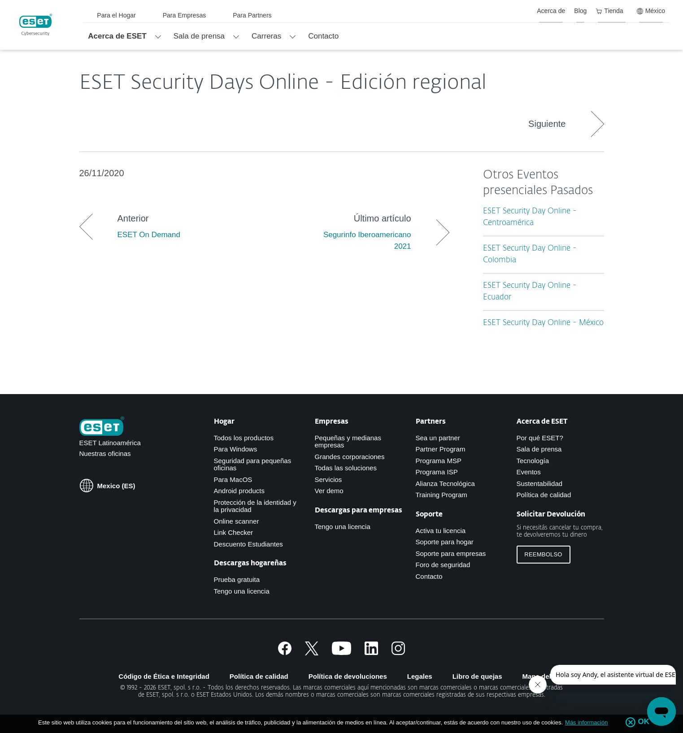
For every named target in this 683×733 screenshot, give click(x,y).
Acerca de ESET (117, 36)
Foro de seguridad (443, 564)
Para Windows (235, 449)
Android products (239, 490)
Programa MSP (439, 460)
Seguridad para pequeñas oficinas (252, 464)
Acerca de (551, 10)
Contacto (323, 36)
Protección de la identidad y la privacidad (255, 506)
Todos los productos (244, 438)
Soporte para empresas (451, 553)
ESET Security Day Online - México (543, 323)
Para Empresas (184, 15)
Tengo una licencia (242, 591)
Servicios (328, 479)
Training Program (441, 495)
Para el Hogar (116, 15)
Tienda (609, 10)
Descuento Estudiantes (248, 544)
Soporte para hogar (445, 542)
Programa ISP (437, 472)
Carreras (266, 36)
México (651, 10)
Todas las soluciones (346, 468)
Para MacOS (233, 479)
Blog (580, 10)
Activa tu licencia (441, 530)
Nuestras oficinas (105, 453)
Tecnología (533, 460)
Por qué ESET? (540, 438)
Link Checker (233, 532)
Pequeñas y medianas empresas (348, 441)
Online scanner (236, 521)
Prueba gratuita (237, 579)
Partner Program (440, 449)
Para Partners (252, 15)
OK (643, 722)
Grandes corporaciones (350, 456)
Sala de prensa (199, 36)
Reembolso (543, 554)
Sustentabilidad (540, 483)
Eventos (529, 472)
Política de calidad (544, 495)
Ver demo (329, 490)
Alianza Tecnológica (445, 483)
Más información (586, 722)
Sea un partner (438, 438)
